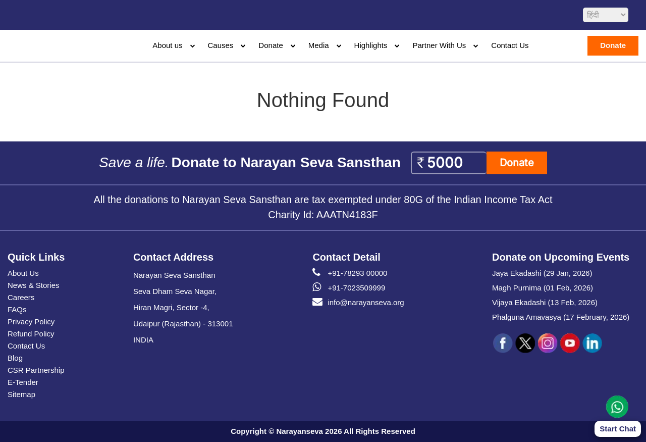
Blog (15, 358)
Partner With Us (439, 45)
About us (167, 45)
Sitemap (21, 394)
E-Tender (23, 382)
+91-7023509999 (348, 288)
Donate (270, 45)
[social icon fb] (503, 343)
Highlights (371, 45)
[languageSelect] (605, 15)
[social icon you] (570, 343)
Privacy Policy (31, 321)
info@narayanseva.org (358, 303)
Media (318, 45)
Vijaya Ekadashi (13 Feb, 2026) (545, 302)
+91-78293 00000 (349, 273)
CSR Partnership (36, 370)
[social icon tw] (525, 343)
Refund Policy (31, 333)
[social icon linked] (592, 343)
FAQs (17, 309)
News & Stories (34, 285)
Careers (21, 297)
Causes (221, 45)
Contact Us (509, 45)
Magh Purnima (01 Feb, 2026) (542, 287)
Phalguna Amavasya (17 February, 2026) (560, 317)
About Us (23, 273)
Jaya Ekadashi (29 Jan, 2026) (542, 273)
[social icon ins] (547, 343)
